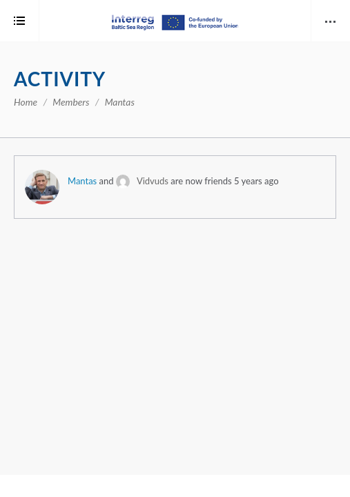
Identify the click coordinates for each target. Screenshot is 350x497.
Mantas (82, 180)
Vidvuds (152, 180)
